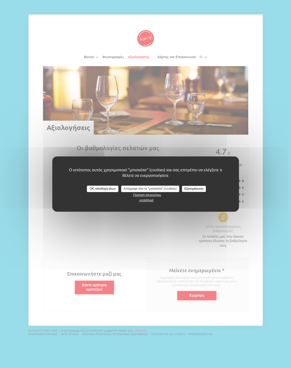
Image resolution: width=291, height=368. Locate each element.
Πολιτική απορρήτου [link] (147, 195)
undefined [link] (146, 200)
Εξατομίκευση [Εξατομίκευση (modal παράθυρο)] (193, 189)
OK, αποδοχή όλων (103, 189)
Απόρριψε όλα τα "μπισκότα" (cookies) (150, 189)
